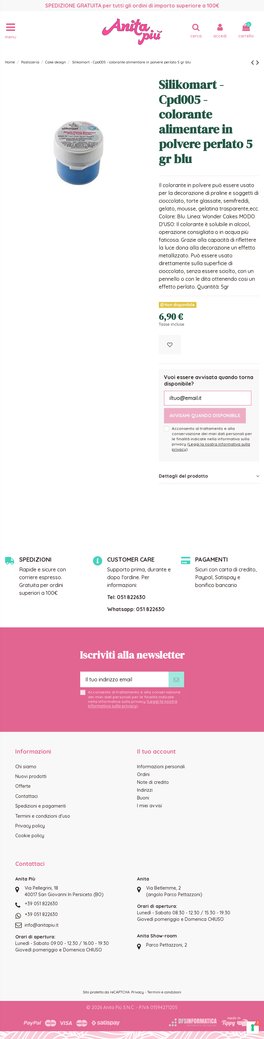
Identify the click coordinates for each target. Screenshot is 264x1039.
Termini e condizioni (164, 992)
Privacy (137, 992)
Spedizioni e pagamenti (40, 806)
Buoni (143, 798)
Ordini (143, 774)
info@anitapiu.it (41, 925)
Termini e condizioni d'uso (42, 816)
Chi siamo (25, 767)
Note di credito (153, 782)
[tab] (209, 476)
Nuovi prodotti (30, 776)
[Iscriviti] (176, 679)
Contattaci (26, 796)
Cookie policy (29, 836)
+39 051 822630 (41, 904)
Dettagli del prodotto (209, 476)
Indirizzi (145, 790)
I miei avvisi (149, 806)
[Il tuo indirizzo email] (124, 679)
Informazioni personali (161, 767)
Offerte (23, 786)
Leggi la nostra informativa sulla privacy (132, 703)
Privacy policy (30, 826)
